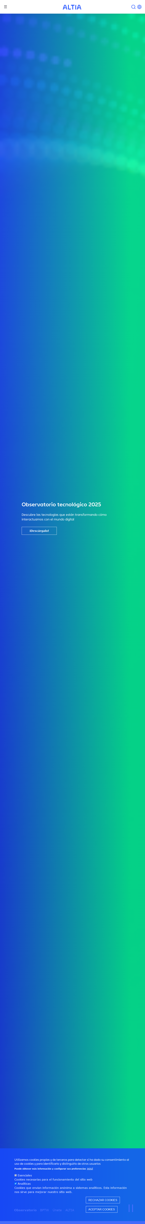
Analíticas (24, 1183)
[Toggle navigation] (5, 6)
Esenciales (25, 1175)
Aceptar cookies (101, 1209)
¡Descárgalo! (39, 530)
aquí (90, 1168)
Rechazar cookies (102, 1200)
